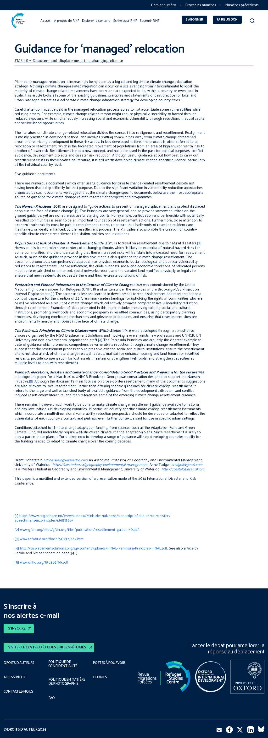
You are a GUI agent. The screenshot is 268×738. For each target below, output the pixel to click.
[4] (100, 340)
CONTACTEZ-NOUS (19, 692)
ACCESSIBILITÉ (15, 677)
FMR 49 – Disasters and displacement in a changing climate (69, 60)
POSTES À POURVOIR (110, 663)
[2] (199, 243)
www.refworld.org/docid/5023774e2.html (52, 539)
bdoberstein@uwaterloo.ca (63, 460)
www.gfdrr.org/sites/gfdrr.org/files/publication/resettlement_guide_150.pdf (79, 530)
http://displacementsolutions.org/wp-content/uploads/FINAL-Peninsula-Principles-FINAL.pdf (93, 548)
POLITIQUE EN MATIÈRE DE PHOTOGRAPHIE (66, 681)
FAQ (51, 698)
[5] (31, 381)
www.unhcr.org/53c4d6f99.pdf (44, 563)
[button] (252, 22)
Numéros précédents (242, 5)
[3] (52, 294)
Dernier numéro (163, 5)
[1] (77, 211)
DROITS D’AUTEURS (19, 663)
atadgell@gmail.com (186, 465)
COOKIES (100, 677)
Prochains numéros (200, 5)
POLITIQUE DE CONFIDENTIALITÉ (62, 664)
